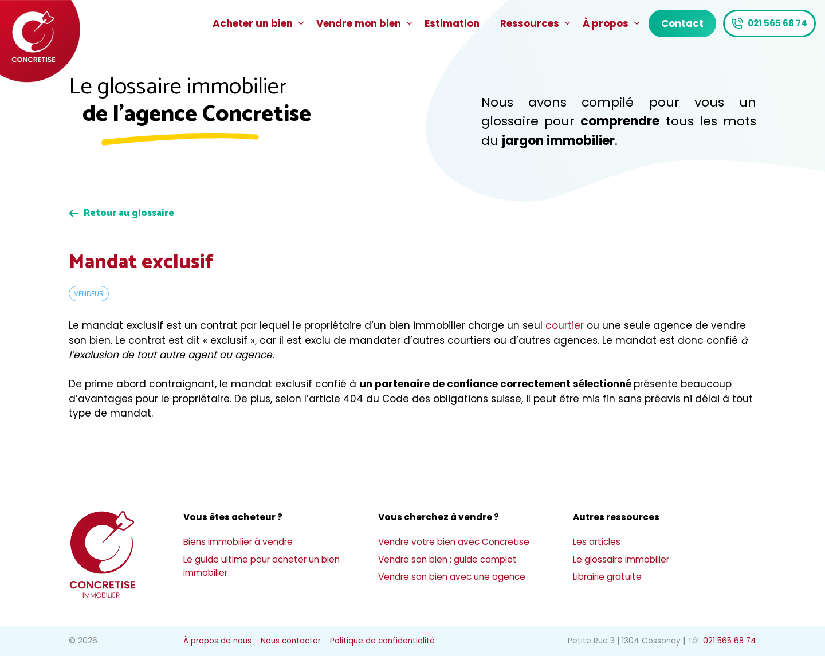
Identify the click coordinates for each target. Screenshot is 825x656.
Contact (682, 23)
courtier (564, 325)
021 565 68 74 (777, 23)
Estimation (452, 23)
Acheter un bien (259, 23)
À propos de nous (217, 640)
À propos (612, 23)
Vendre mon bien (365, 23)
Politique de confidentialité (382, 640)
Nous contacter (291, 640)
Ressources (536, 23)
